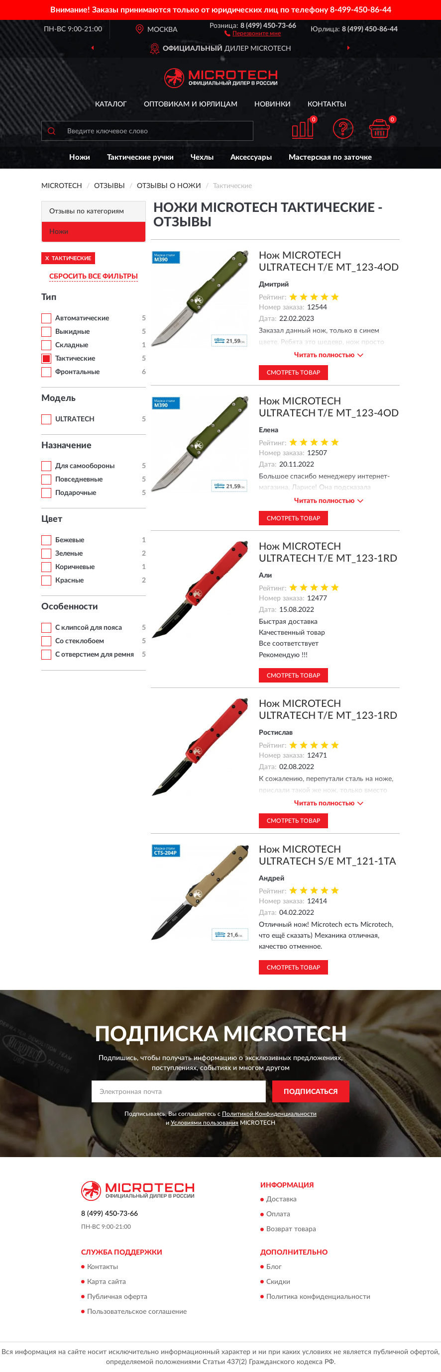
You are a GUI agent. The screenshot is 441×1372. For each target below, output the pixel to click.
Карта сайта (106, 1281)
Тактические (75, 358)
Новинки (272, 104)
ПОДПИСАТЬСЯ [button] (311, 1091)
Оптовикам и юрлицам (190, 104)
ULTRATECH (75, 419)
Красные (69, 580)
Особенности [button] (69, 606)
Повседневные (79, 479)
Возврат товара (291, 1229)
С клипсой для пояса (88, 627)
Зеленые (69, 553)
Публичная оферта (117, 1296)
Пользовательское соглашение (137, 1311)
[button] (252, 33)
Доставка (281, 1199)
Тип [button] (48, 297)
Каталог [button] (111, 104)
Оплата (278, 1214)
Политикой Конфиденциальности (269, 1114)
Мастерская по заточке (330, 157)
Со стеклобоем (79, 641)
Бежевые (69, 540)
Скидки (278, 1281)
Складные (71, 345)
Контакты (327, 104)
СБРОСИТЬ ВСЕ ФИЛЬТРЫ (93, 276)
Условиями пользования (204, 1123)
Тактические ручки (140, 157)
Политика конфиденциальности (318, 1296)
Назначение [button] (66, 445)
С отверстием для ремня (94, 654)
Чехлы (202, 157)
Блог (274, 1267)
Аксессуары (251, 157)
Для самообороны (84, 466)
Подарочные (75, 493)
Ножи (79, 157)
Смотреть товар (293, 373)
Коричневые (75, 567)
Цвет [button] (51, 519)
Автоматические (82, 318)
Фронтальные (77, 372)
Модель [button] (58, 398)
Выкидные (72, 331)
